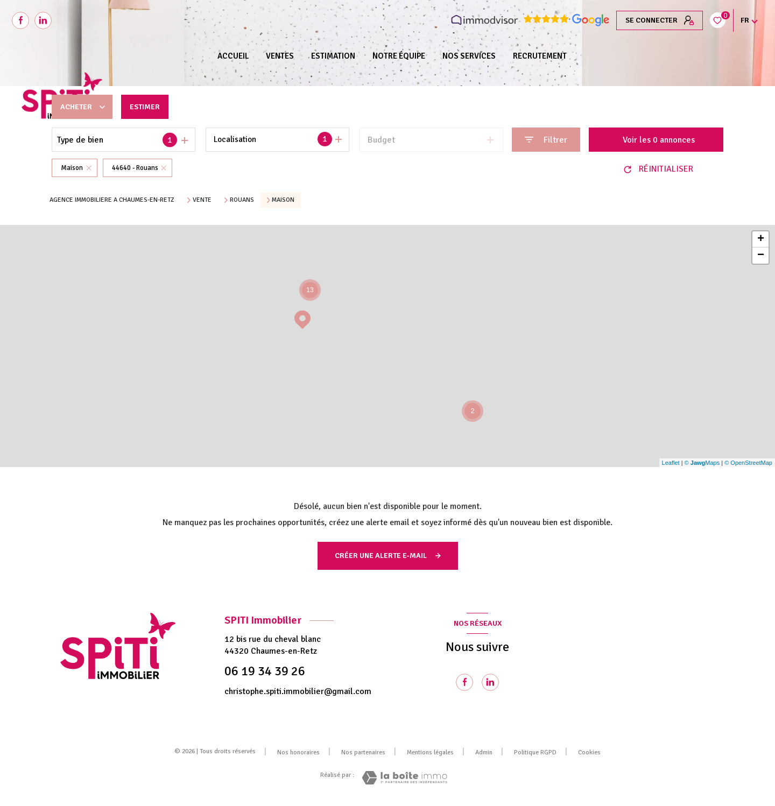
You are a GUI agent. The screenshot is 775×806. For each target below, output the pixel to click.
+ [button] (760, 239)
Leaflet (671, 462)
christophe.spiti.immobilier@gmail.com (297, 691)
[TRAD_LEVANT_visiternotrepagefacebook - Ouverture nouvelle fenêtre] (20, 20)
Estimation (333, 56)
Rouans (242, 200)
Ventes (280, 56)
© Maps (702, 462)
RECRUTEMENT (540, 56)
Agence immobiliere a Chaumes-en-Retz (112, 200)
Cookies (589, 752)
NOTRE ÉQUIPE (398, 56)
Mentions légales (430, 752)
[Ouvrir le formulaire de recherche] (546, 140)
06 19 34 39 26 (264, 671)
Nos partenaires (363, 752)
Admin (483, 752)
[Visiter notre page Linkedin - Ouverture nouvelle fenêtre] (43, 20)
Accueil (233, 56)
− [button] (760, 256)
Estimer (150, 107)
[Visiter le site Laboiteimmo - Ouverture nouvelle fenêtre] (404, 777)
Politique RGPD (535, 752)
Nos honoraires (298, 752)
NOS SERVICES (469, 56)
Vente (202, 200)
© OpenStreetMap (748, 462)
